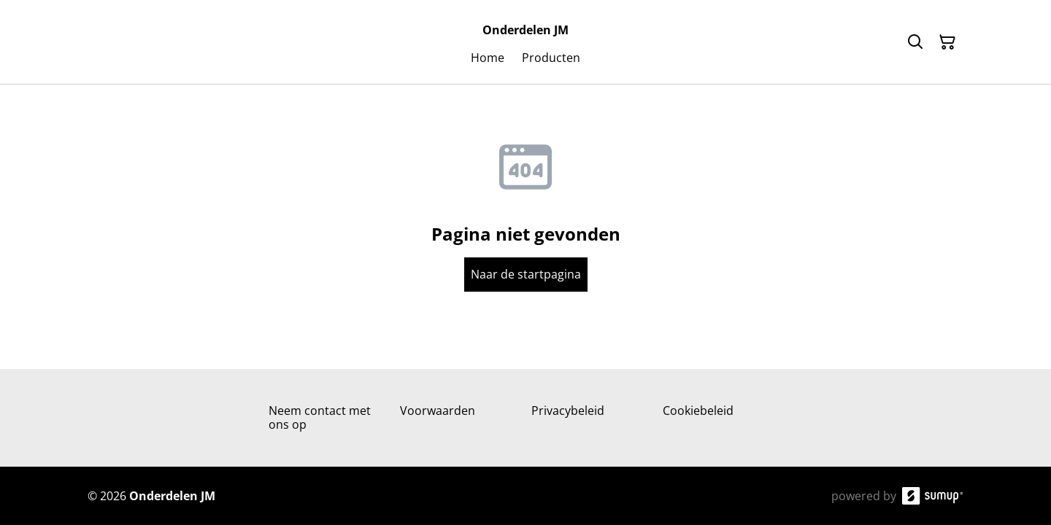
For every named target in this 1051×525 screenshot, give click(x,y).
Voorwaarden (437, 410)
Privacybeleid (567, 410)
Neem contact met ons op (320, 417)
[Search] (915, 42)
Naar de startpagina (526, 274)
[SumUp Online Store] (932, 496)
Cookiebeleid (698, 410)
